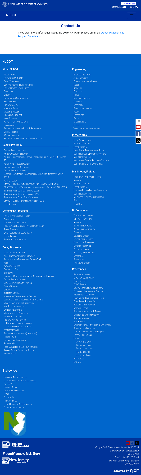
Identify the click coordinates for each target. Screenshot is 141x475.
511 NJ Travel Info (82, 219)
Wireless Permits (11, 330)
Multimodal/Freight (83, 171)
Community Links (83, 341)
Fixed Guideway (10, 180)
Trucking (77, 203)
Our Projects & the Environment (88, 163)
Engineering (79, 69)
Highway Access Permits (15, 319)
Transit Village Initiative (15, 239)
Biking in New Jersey (83, 225)
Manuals (77, 101)
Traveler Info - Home (83, 215)
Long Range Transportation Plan (88, 150)
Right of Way (10, 343)
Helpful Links (79, 338)
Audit (6, 262)
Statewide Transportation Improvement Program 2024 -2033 (31, 184)
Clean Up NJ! (10, 219)
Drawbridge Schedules (83, 242)
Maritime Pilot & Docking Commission (90, 153)
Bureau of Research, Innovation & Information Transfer (29, 276)
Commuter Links (83, 345)
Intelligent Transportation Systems (20, 296)
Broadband (8, 272)
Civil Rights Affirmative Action (18, 283)
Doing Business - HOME (14, 252)
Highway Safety (11, 105)
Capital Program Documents (16, 167)
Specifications (79, 121)
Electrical (78, 91)
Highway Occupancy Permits (19, 323)
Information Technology (84, 294)
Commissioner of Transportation (18, 84)
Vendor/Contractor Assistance (87, 128)
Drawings (77, 88)
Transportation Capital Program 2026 (21, 194)
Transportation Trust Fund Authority (21, 197)
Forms (76, 94)
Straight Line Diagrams (84, 328)
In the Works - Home (82, 140)
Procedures (78, 115)
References (79, 269)
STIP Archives (10, 204)
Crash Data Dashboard (83, 277)
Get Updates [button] (118, 7)
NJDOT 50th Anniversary (16, 121)
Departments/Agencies (14, 390)
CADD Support (80, 284)
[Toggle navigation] (131, 16)
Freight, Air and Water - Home (87, 177)
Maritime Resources (82, 157)
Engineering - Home (82, 74)
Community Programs (15, 210)
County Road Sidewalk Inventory (88, 288)
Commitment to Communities (16, 88)
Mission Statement (12, 111)
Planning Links (83, 352)
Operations (78, 105)
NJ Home (8, 384)
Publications (9, 125)
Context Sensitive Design (15, 222)
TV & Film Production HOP (19, 326)
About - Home (10, 74)
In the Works (79, 135)
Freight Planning (81, 143)
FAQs (6, 394)
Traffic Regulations (82, 335)
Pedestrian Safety (81, 249)
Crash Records (80, 281)
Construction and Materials (86, 81)
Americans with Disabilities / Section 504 (22, 259)
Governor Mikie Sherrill (15, 377)
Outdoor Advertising (13, 310)
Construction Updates (83, 239)
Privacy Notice (10, 400)
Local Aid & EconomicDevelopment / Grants (23, 299)
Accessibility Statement (14, 407)
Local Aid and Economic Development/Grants (24, 226)
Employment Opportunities (16, 98)
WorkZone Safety (81, 262)
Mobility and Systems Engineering (19, 303)
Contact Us (9, 397)
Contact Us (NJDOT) (13, 78)
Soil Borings (79, 321)
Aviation (77, 180)
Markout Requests (81, 98)
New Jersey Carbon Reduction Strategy (91, 160)
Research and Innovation (15, 340)
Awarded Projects (12, 266)
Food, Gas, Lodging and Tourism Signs (20, 347)
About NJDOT (10, 69)
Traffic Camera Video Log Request (19, 350)
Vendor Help (9, 353)
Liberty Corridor (81, 147)
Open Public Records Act (84, 301)
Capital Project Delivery (15, 170)
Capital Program (12, 145)
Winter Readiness (11, 135)
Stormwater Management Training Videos (23, 138)
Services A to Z (11, 387)
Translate (128, 3)
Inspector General (12, 108)
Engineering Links (84, 348)
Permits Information (13, 316)
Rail (75, 200)
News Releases (10, 118)
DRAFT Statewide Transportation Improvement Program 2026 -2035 (35, 187)
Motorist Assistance (82, 246)
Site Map (77, 362)
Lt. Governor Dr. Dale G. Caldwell (20, 380)
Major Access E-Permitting (16, 313)
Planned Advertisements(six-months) (20, 333)
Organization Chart (13, 115)
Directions (8, 91)
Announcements (80, 78)
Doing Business (11, 247)
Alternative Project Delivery (17, 163)
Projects (77, 118)
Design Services (11, 286)
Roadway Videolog (81, 318)
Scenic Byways (10, 236)
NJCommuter (80, 210)
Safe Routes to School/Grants (18, 232)
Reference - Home (81, 274)
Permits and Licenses (82, 108)
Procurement (10, 336)
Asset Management (12, 81)
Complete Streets (81, 236)
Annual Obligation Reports (16, 153)
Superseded (78, 125)
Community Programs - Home (17, 216)
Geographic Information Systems (88, 291)
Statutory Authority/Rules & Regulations (22, 128)
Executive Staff (11, 101)
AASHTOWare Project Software (19, 256)
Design (76, 84)
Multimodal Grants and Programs (88, 197)
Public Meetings (11, 229)
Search (134, 7)
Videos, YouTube (11, 132)
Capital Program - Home (15, 150)
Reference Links (83, 355)
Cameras (77, 232)
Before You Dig (11, 269)
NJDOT (11, 15)
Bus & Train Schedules (84, 229)
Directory (8, 94)
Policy (76, 111)
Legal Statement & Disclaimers (18, 404)
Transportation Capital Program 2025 (21, 190)
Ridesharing (78, 259)
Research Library (81, 308)
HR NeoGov (78, 358)
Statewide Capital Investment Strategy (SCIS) (24, 201)
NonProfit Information (14, 306)
